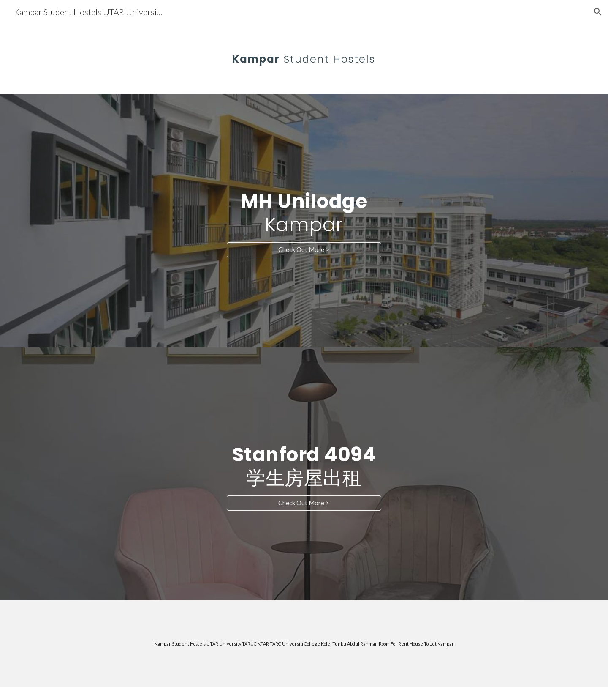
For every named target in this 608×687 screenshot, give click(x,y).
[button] (598, 12)
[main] (304, 53)
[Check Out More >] (303, 250)
